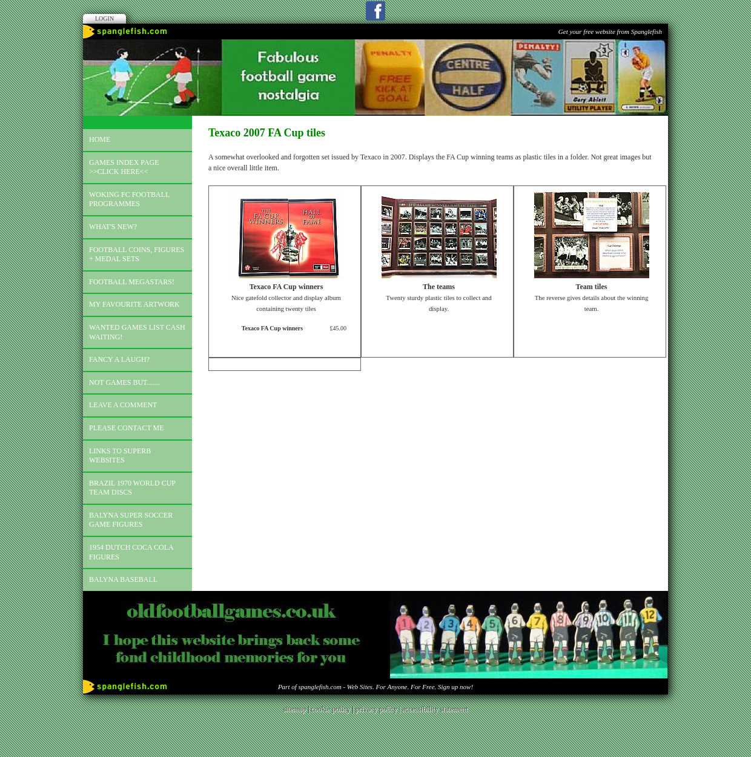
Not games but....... (124, 382)
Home (99, 139)
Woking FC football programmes (129, 199)
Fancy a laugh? (119, 359)
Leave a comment (123, 405)
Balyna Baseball (123, 579)
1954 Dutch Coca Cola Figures (131, 552)
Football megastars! (131, 282)
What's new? (113, 226)
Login (104, 18)
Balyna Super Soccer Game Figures (131, 520)
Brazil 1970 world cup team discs (132, 488)
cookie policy (330, 709)
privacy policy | (379, 709)
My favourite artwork (134, 304)
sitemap (294, 709)
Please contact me (126, 428)
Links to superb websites (120, 456)
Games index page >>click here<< (124, 167)
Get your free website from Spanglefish (610, 31)
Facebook (375, 11)
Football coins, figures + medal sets (136, 254)
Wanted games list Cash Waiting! (137, 332)
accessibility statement (435, 709)
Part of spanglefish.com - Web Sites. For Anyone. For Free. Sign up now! (375, 686)
